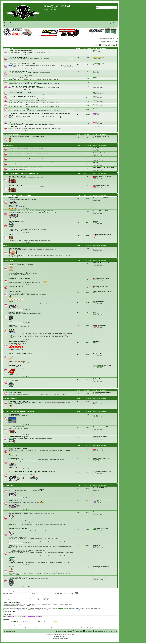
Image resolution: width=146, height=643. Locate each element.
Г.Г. (46, 599)
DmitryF (19, 616)
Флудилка (51, 124)
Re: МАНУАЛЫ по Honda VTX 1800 (102, 176)
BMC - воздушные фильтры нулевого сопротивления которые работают (32, 163)
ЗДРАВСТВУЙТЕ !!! (44, 52)
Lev (94, 472)
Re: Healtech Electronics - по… (101, 152)
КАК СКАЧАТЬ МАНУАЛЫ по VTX (19, 278)
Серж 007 (10, 87)
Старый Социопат (98, 366)
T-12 (16, 321)
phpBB (56, 634)
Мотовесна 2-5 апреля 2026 (100, 210)
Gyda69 (12, 616)
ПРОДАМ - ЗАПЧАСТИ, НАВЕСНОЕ (50, 79)
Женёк (94, 71)
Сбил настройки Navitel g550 (100, 436)
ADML (10, 65)
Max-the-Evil (96, 393)
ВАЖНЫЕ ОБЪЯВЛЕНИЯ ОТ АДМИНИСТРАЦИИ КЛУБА (26, 137)
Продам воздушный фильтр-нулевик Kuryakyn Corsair (28, 101)
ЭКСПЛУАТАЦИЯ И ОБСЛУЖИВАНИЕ (48, 394)
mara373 (10, 124)
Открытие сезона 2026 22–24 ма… (102, 197)
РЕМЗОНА (5, 445)
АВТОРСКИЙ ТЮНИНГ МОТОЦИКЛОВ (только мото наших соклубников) (31, 471)
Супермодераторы (23, 609)
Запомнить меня (69, 593)
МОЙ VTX (11, 301)
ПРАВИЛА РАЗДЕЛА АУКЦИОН (24, 573)
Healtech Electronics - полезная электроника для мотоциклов (28, 153)
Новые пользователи (105, 609)
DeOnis (95, 149)
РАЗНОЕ (18, 574)
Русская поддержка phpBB (60, 636)
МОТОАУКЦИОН (38, 573)
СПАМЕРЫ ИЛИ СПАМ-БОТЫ (101, 136)
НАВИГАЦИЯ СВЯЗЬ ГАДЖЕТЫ (18, 437)
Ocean (20, 627)
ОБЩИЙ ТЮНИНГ (14, 458)
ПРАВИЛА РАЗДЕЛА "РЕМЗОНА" (19, 448)
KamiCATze (96, 159)
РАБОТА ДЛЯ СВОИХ (57, 336)
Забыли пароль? (59, 593)
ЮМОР (24, 333)
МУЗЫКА (38, 333)
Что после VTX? (97, 353)
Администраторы (12, 609)
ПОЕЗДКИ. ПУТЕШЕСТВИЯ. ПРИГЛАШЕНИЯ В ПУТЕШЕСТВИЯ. (18, 411)
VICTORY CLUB (64, 255)
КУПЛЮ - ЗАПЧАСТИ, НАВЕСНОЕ (51, 87)
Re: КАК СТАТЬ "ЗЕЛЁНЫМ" (100, 286)
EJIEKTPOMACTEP (98, 63)
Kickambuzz (96, 154)
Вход (4, 591)
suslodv (10, 83)
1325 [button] (113, 45)
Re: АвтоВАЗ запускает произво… (102, 378)
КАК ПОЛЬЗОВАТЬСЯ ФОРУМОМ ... (19, 263)
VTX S (10, 79)
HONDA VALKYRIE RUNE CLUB (50, 255)
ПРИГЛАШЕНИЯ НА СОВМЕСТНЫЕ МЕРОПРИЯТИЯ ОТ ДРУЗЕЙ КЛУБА (31, 211)
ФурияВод (36, 609)
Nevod (95, 627)
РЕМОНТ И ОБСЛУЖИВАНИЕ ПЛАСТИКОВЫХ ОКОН (25, 168)
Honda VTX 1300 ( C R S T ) (16, 185)
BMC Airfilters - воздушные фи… (101, 162)
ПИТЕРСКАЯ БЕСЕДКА (58, 333)
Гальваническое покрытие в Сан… (102, 471)
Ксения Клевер (25, 599)
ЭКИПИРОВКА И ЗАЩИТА (16, 312)
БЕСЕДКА (44, 124)
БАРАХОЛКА (12, 545)
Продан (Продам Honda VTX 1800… (102, 500)
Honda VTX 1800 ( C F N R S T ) (18, 176)
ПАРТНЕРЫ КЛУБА (8, 145)
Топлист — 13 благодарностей (12, 625)
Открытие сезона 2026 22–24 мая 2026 (22, 64)
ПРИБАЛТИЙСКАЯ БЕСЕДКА (30, 336)
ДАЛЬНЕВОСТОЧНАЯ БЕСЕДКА (56, 335)
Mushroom (95, 222)
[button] (96, 45)
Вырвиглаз (29, 627)
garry (94, 212)
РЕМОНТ (18, 394)
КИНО (43, 333)
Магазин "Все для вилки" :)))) (19, 109)
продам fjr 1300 (97, 545)
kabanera (95, 567)
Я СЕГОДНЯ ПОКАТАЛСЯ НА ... (18, 401)
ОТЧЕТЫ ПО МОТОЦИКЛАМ (10, 398)
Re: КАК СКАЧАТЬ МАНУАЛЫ (101, 278)
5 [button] (108, 45)
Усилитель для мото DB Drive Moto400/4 (23, 96)
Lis (94, 354)
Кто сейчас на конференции (11, 602)
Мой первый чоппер (98, 301)
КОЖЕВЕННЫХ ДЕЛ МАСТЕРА (18, 577)
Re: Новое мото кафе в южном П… (102, 248)
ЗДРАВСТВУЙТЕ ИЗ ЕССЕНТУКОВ (21, 51)
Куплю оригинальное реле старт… (102, 511)
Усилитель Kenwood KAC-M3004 (20, 92)
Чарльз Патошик (28, 616)
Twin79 (95, 501)
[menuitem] (12, 23)
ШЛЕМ (94, 312)
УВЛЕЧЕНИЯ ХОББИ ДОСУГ (17, 342)
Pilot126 (10, 52)
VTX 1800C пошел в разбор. (19, 127)
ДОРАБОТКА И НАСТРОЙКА (30, 394)
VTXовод (30, 609)
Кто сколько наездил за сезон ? (101, 414)
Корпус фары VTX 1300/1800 (19, 78)
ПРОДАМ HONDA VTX (15, 500)
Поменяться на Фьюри (99, 401)
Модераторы (42, 609)
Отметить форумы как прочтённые (109, 41)
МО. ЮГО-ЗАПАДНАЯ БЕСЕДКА (23, 335)
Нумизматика (96, 341)
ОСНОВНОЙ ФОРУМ (32, 52)
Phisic (94, 50)
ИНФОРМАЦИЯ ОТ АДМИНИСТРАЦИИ (12, 134)
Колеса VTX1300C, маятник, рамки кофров (24, 82)
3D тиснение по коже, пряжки (101, 576)
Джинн (82, 627)
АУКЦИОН (11, 567)
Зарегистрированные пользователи (90, 609)
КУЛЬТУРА (31, 333)
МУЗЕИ (48, 333)
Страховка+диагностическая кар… (102, 365)
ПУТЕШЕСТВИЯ (13, 414)
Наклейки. (95, 221)
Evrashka (95, 164)
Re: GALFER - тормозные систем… (102, 147)
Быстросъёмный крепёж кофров (102, 458)
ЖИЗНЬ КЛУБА (12, 66)
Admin (94, 177)
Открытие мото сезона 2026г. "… (102, 426)
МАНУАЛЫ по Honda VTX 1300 (101, 185)
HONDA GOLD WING (14, 392)
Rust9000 (10, 116)
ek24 (9, 72)
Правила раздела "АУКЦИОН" (101, 566)
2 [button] (101, 45)
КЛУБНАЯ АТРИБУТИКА (16, 221)
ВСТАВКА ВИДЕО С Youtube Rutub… (103, 262)
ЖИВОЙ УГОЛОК (19, 349)
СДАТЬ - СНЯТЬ (66, 562)
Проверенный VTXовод (9, 611)
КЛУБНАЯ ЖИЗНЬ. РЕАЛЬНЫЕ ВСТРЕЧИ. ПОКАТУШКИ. (43, 65)
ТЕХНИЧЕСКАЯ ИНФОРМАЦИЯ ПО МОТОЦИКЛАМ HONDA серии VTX (20, 173)
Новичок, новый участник (18, 71)
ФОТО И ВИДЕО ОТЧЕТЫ (16, 427)
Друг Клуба (77, 609)
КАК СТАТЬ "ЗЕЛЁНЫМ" (16, 286)
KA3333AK (55, 621)
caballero (67, 627)
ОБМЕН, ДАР (19, 562)
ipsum (94, 249)
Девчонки (62, 609)
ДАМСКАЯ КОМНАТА (45, 336)
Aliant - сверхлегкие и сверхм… (101, 157)
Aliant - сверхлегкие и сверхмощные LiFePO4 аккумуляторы (28, 158)
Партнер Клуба (70, 609)
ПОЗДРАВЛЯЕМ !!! (19, 206)
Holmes (38, 616)
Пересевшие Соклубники (53, 609)
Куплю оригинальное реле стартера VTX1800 (25, 86)
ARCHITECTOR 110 (20, 361)
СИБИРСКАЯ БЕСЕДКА (39, 335)
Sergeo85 (10, 128)
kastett (94, 313)
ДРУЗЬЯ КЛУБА (7, 245)
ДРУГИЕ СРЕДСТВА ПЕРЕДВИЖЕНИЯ (20, 353)
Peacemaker (96, 459)
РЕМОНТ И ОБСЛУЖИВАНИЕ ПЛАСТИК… (104, 167)
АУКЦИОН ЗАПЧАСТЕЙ (50, 573)
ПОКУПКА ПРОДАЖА (33, 58)
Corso (94, 302)
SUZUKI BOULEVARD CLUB (33, 255)
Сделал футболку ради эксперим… (102, 234)
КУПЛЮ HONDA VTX (46, 58)
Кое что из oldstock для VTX (19, 105)
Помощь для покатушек (18, 123)
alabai (40, 599)
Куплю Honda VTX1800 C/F (18, 57)
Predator (95, 122)
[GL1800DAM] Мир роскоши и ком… (102, 392)
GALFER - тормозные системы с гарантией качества (25, 148)
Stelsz (10, 94)
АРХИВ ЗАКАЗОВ (19, 230)
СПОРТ (67, 336)
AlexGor (95, 428)
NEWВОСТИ (12, 379)
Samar (94, 578)
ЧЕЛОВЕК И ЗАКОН (14, 365)
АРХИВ (10, 235)
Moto (9, 58)
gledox (94, 380)
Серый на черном (97, 57)
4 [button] (106, 45)
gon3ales (95, 126)
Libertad (95, 86)
